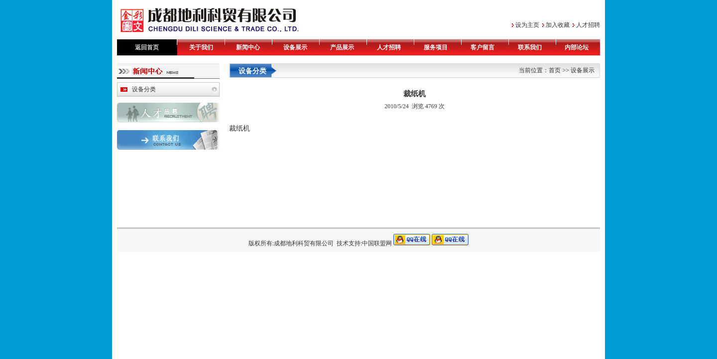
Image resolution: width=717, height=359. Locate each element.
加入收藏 (558, 24)
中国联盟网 (377, 243)
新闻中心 (248, 47)
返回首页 (147, 47)
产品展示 (342, 47)
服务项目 (436, 47)
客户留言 (482, 47)
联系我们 (530, 47)
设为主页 (527, 24)
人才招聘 (588, 24)
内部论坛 (577, 47)
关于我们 (201, 47)
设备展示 (295, 47)
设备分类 (144, 89)
